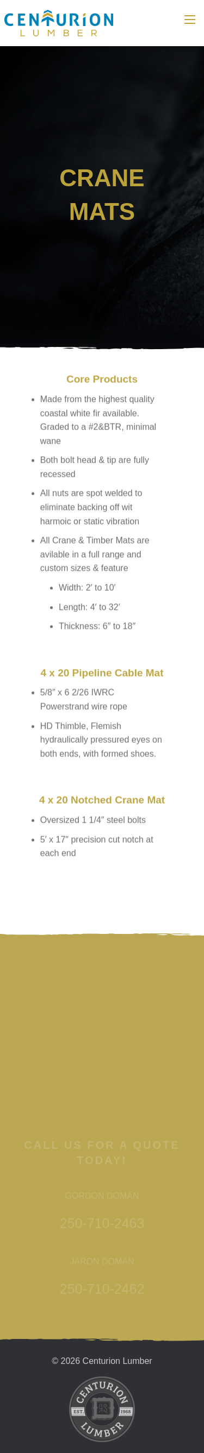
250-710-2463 (102, 1260)
